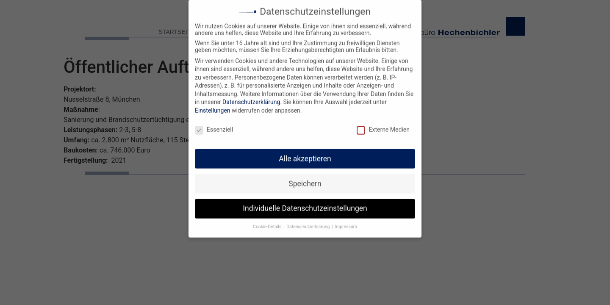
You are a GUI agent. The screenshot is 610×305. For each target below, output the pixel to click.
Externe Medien (383, 125)
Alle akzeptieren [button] (305, 154)
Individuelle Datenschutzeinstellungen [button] (305, 204)
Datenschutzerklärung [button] (308, 222)
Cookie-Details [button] (268, 222)
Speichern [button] (304, 179)
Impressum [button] (346, 222)
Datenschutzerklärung (251, 97)
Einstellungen (212, 106)
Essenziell (214, 125)
